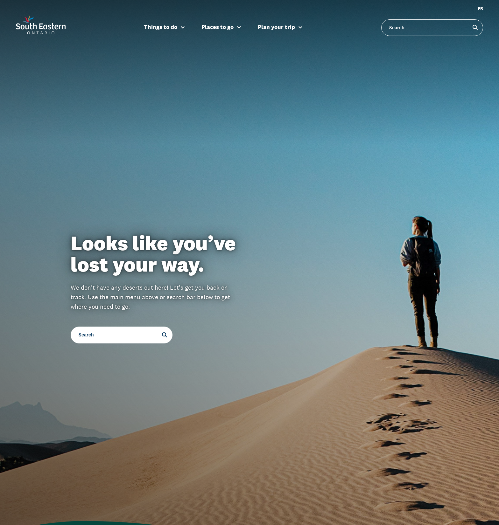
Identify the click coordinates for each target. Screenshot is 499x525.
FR (480, 8)
